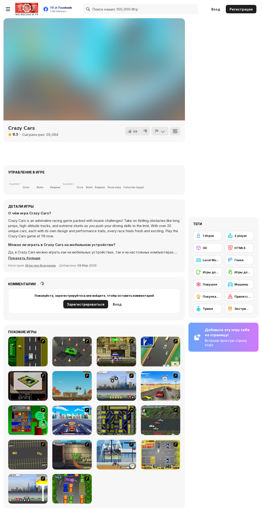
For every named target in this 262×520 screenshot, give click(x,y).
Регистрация (241, 9)
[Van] (160, 351)
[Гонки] (239, 260)
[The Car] (28, 386)
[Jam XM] (160, 420)
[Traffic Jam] (28, 420)
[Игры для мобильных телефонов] (207, 272)
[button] (24, 258)
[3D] (207, 248)
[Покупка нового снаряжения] (207, 296)
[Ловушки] (207, 284)
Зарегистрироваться (85, 304)
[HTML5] (239, 248)
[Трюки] (207, 308)
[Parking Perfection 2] (72, 489)
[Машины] (239, 284)
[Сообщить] (160, 131)
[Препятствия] (239, 296)
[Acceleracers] (116, 420)
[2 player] (239, 235)
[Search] (88, 9)
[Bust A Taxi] (28, 351)
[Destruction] (28, 489)
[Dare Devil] (116, 454)
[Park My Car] (160, 454)
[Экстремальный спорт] (239, 308)
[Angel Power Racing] (72, 420)
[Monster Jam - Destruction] (116, 386)
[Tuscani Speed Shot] (160, 386)
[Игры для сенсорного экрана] (239, 272)
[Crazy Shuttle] (116, 351)
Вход (215, 9)
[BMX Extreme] (72, 454)
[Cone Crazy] (72, 351)
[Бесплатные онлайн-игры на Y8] (26, 9)
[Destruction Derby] (28, 454)
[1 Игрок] (207, 235)
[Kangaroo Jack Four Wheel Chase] (72, 386)
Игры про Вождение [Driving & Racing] (40, 265)
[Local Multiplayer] (207, 260)
